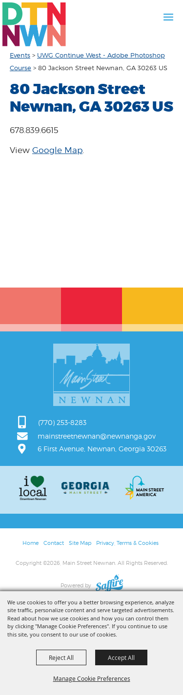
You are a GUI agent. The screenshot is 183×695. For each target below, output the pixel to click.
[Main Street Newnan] (34, 24)
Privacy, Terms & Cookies (127, 543)
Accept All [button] (121, 657)
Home (30, 543)
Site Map (80, 543)
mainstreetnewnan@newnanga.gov (97, 436)
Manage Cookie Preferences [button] (91, 678)
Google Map (57, 150)
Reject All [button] (61, 657)
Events (20, 55)
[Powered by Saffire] (109, 585)
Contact (53, 543)
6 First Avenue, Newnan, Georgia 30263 (102, 448)
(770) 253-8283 (62, 422)
